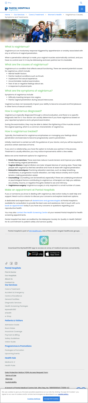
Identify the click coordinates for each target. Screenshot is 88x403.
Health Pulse (10, 365)
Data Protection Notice (14, 372)
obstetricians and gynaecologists (46, 200)
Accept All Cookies (51, 400)
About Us (9, 279)
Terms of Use (10, 375)
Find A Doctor (10, 272)
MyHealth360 (10, 309)
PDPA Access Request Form (36, 372)
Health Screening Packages (16, 306)
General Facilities (12, 299)
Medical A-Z (10, 362)
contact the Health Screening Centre (32, 212)
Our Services (19, 15)
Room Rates (10, 328)
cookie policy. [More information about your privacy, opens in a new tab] (63, 396)
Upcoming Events (12, 353)
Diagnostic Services (13, 303)
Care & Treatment (36, 15)
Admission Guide (12, 325)
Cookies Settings (33, 400)
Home (7, 15)
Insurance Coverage (13, 331)
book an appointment (14, 205)
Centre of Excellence (13, 296)
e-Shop (8, 316)
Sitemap (8, 379)
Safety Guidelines (12, 338)
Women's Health (55, 15)
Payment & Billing (12, 335)
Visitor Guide (10, 342)
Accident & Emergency (14, 292)
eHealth (8, 313)
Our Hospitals (10, 275)
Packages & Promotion (14, 350)
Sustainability (11, 382)
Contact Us (9, 282)
